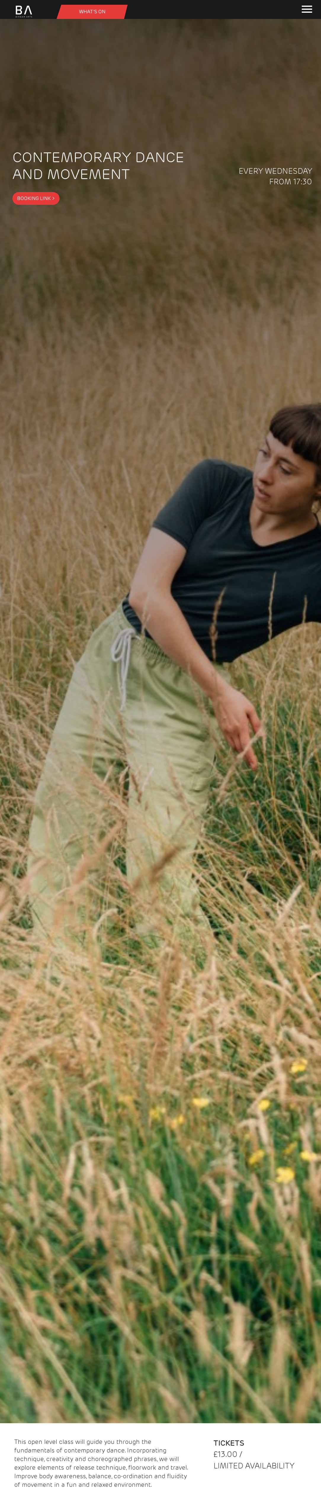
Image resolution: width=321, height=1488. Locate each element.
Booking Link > (36, 198)
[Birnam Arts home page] (23, 17)
